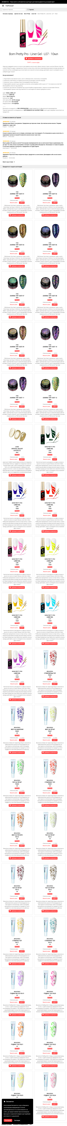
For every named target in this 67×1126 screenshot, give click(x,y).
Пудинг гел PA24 (50, 1095)
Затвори (17, 1120)
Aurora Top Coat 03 (17, 244)
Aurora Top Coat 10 (50, 346)
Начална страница (8, 13)
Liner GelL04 (50, 449)
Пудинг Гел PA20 (50, 993)
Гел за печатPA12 (50, 835)
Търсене (30, 9)
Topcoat (10, 6)
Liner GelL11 (50, 618)
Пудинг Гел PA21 (17, 1044)
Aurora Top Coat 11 (17, 397)
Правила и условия (6, 1124)
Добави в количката (33, 58)
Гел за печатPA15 (17, 888)
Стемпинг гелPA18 (50, 941)
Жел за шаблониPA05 (17, 730)
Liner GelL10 (17, 618)
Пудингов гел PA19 (17, 993)
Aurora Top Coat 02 (50, 193)
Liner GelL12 (17, 674)
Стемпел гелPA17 (17, 941)
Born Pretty (27, 13)
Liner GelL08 (17, 561)
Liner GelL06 (50, 505)
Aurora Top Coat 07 (17, 295)
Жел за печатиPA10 (17, 835)
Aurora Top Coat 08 (50, 295)
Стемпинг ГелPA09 (50, 783)
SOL (31, 1124)
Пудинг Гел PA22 (50, 1044)
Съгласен (8, 1120)
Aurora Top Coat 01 (17, 193)
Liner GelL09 (50, 561)
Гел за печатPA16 (50, 888)
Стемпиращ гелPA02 (50, 674)
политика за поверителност (20, 1124)
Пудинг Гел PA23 (17, 1095)
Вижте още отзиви (9, 162)
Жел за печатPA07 (50, 730)
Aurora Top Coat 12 (50, 397)
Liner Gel (33, 13)
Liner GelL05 (17, 505)
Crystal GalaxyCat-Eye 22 (17, 449)
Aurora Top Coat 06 (50, 244)
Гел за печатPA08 (17, 783)
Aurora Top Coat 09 (17, 346)
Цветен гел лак (18, 13)
